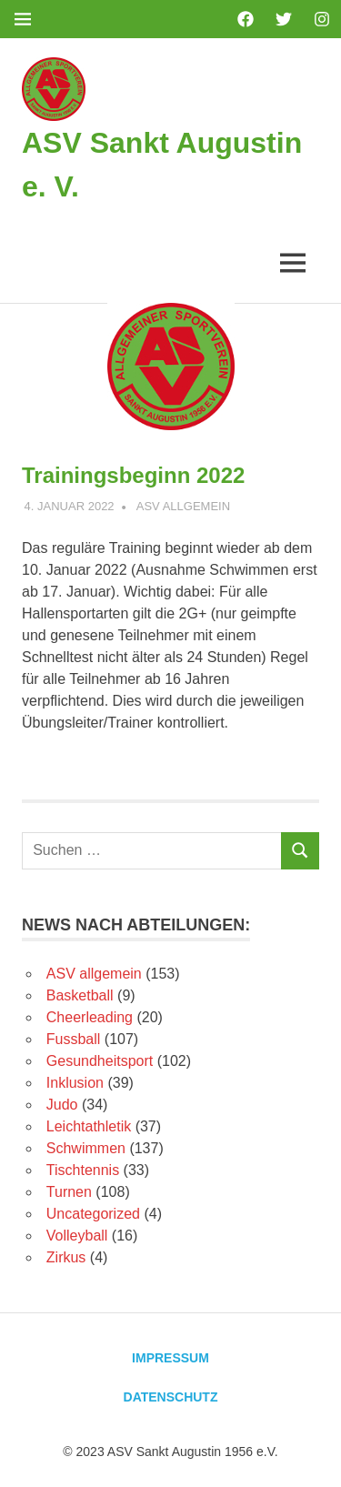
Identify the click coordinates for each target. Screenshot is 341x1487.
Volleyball (77, 1235)
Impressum (170, 1358)
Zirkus (66, 1257)
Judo (62, 1104)
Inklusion (75, 1082)
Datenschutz (171, 1397)
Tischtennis (82, 1170)
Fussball (73, 1039)
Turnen (69, 1192)
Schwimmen (85, 1148)
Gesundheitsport (99, 1061)
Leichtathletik (88, 1126)
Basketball (80, 995)
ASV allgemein (183, 506)
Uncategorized (93, 1213)
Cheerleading (89, 1017)
